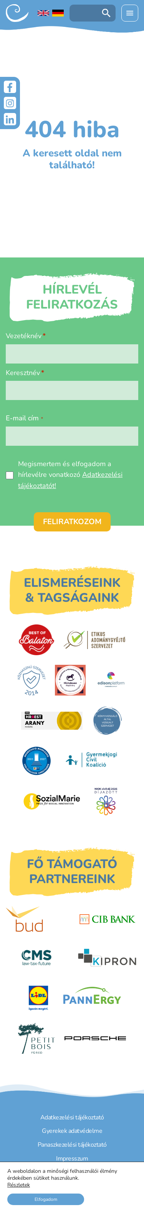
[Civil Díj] (106, 801)
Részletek (18, 1185)
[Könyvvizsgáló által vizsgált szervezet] (107, 720)
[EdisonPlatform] (111, 680)
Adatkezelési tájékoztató (72, 1117)
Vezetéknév (23, 335)
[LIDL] (38, 998)
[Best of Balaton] (36, 639)
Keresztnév (23, 372)
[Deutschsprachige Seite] (58, 13)
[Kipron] (107, 957)
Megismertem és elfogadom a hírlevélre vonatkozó (70, 474)
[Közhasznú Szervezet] (31, 680)
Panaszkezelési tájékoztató (72, 1145)
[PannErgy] (92, 998)
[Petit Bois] (36, 1038)
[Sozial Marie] (52, 801)
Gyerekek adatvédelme (72, 1131)
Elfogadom (46, 1199)
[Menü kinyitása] (129, 13)
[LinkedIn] (10, 119)
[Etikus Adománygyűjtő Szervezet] (94, 640)
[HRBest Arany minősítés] (52, 721)
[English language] (43, 13)
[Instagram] (10, 103)
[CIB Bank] (107, 919)
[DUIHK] (36, 760)
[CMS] (36, 957)
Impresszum (72, 1158)
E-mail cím (24, 418)
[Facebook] (10, 87)
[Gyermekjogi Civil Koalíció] (92, 760)
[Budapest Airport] (36, 919)
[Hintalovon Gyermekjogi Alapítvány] (70, 680)
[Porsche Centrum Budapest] (95, 1038)
